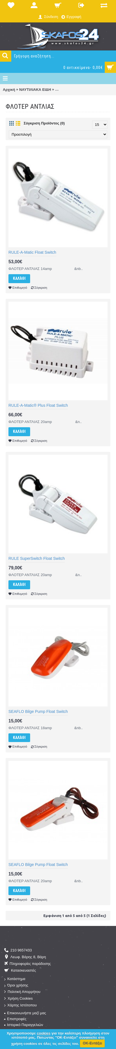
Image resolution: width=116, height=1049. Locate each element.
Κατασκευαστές (20, 970)
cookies (43, 1033)
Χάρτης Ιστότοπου (20, 1005)
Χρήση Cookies (18, 998)
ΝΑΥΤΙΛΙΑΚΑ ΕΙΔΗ (35, 89)
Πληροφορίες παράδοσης (27, 964)
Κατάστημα (14, 979)
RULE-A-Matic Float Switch (32, 252)
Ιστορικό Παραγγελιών (23, 1025)
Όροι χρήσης (16, 985)
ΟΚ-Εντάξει (92, 1043)
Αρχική (9, 89)
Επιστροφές (15, 1019)
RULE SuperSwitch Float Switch (36, 558)
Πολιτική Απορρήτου (22, 992)
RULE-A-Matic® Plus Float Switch (38, 405)
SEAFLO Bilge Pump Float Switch (38, 711)
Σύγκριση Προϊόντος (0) (44, 123)
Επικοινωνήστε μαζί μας (25, 1013)
